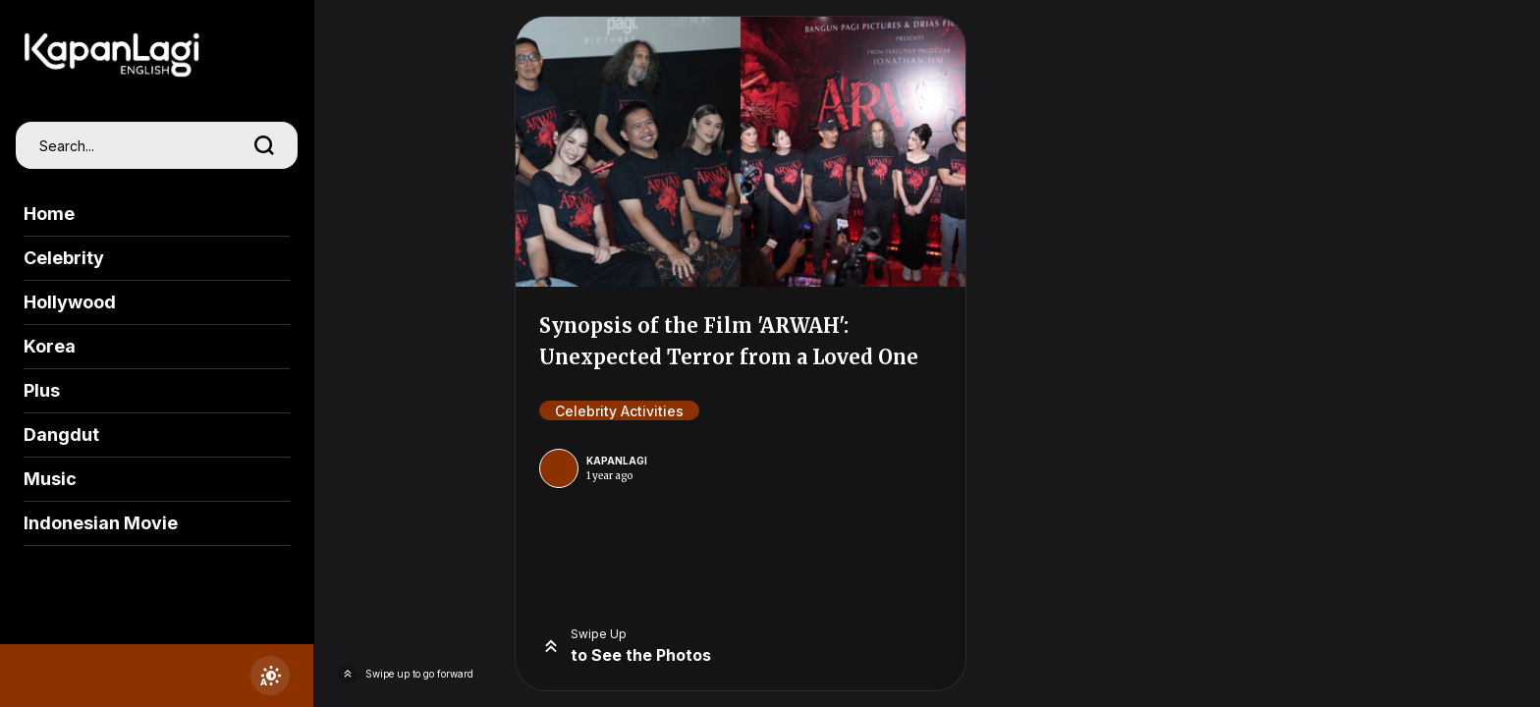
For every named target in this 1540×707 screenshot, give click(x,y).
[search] (264, 145)
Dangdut (61, 434)
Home (49, 213)
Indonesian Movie (101, 523)
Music (50, 478)
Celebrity (64, 257)
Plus (42, 390)
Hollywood (70, 302)
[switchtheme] (270, 675)
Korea (50, 346)
